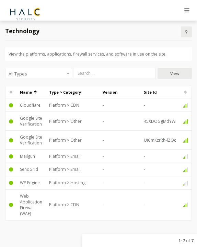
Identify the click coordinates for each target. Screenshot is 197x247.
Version (110, 92)
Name (28, 92)
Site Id (150, 92)
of (186, 241)
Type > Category (65, 92)
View (174, 74)
